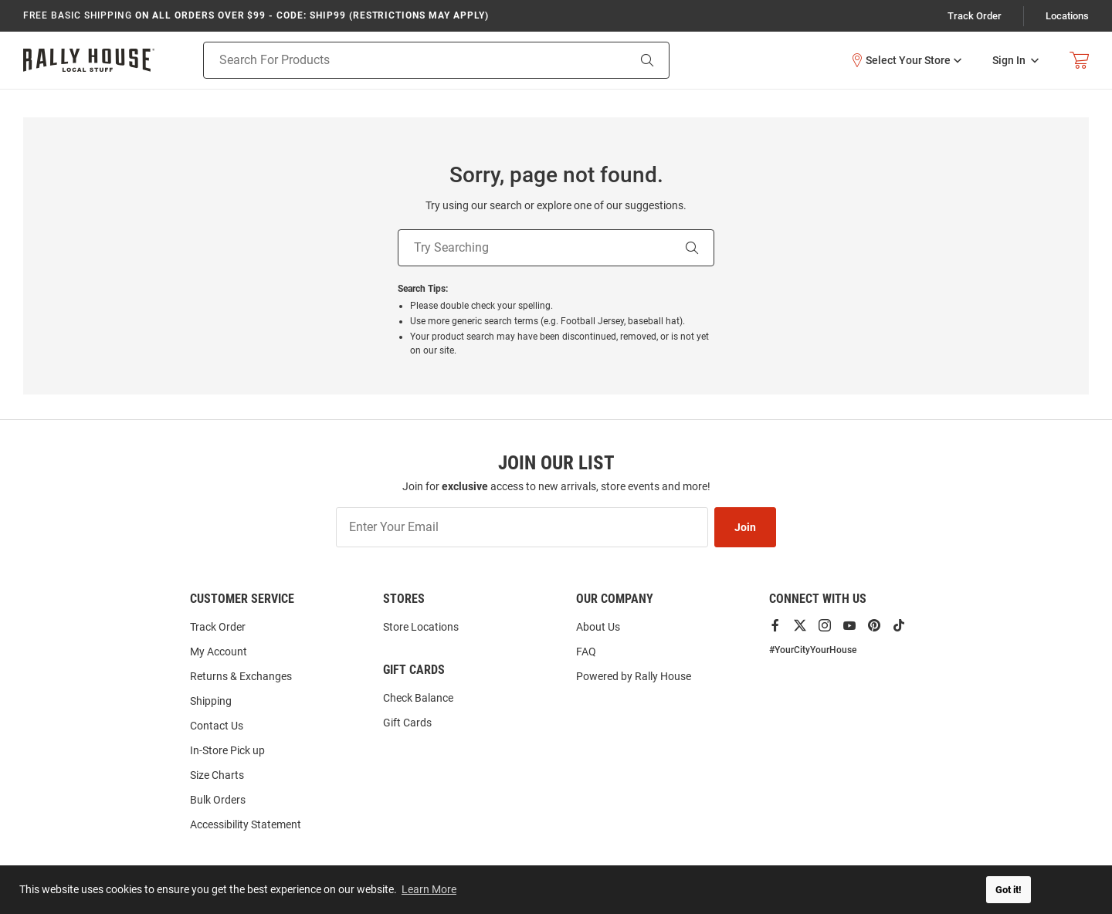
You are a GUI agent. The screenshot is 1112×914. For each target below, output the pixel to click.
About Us (598, 627)
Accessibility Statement (245, 824)
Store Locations (421, 627)
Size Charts (217, 775)
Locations (1067, 16)
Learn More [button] (429, 889)
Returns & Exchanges (241, 676)
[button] (905, 60)
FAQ (586, 651)
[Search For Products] (396, 60)
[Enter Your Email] (522, 527)
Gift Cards (407, 722)
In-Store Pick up (227, 750)
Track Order (975, 16)
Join (745, 527)
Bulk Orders (218, 800)
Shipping (211, 701)
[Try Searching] (534, 248)
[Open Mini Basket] (1079, 60)
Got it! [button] (1008, 889)
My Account (218, 651)
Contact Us (216, 725)
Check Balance (418, 698)
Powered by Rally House (633, 676)
